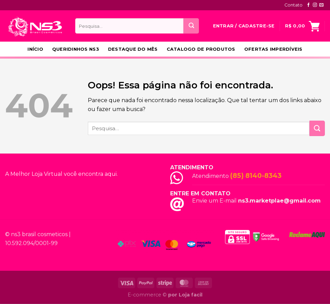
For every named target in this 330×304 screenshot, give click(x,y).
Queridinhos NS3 (75, 49)
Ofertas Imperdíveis (273, 49)
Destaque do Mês (133, 49)
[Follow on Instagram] (315, 5)
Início (35, 49)
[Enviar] (191, 26)
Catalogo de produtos (201, 49)
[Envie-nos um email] (321, 5)
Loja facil (190, 295)
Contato (293, 5)
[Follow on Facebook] (308, 5)
